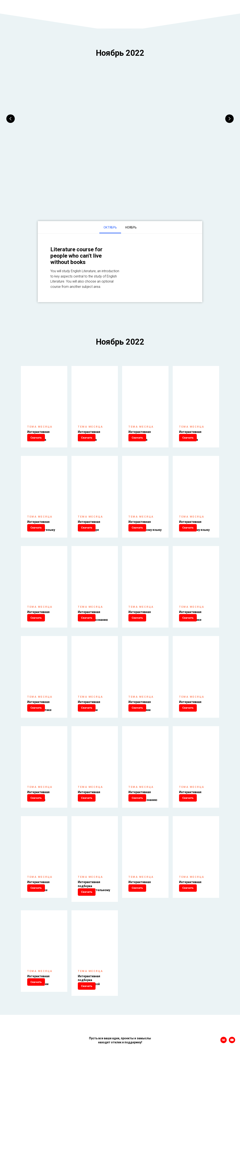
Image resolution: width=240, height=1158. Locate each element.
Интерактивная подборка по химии (89, 849)
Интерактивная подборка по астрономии (139, 746)
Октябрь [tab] (110, 226)
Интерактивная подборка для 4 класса (190, 435)
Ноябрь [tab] (131, 226)
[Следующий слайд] (229, 118)
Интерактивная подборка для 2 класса (89, 435)
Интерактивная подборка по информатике (39, 746)
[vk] (223, 1136)
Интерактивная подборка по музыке (139, 953)
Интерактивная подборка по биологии (38, 849)
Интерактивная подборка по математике (190, 642)
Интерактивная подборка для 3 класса (139, 435)
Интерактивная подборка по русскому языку (41, 538)
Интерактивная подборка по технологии (38, 1061)
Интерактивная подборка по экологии (190, 849)
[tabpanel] (120, 267)
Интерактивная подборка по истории (38, 642)
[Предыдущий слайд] (10, 118)
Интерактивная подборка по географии (89, 746)
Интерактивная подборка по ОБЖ (190, 953)
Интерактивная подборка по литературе (89, 538)
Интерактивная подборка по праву (139, 642)
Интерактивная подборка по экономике (38, 953)
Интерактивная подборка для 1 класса (38, 435)
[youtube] (232, 1136)
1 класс (39, 125)
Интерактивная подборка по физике (190, 746)
